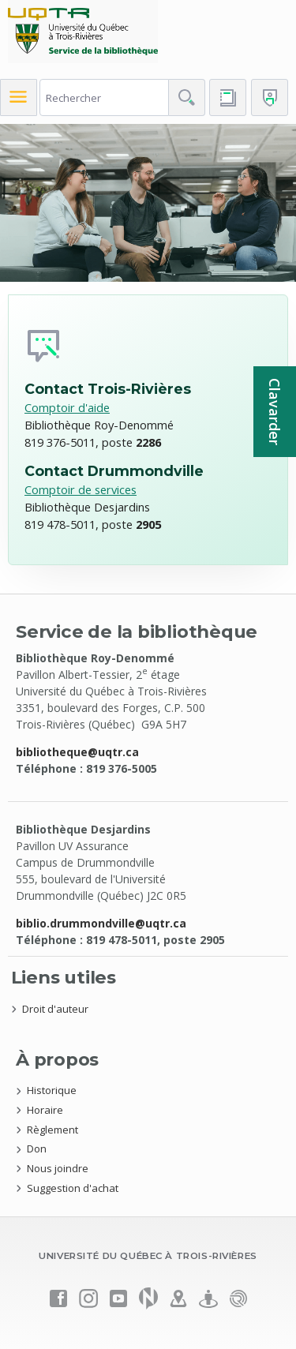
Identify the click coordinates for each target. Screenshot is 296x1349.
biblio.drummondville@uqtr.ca (101, 923)
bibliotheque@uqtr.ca (77, 751)
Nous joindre (57, 1168)
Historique (52, 1090)
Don (37, 1148)
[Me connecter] (269, 97)
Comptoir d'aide (67, 407)
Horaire (45, 1110)
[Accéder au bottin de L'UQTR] (227, 97)
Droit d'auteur (55, 1009)
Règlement (52, 1129)
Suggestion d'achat (72, 1188)
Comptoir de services (80, 489)
